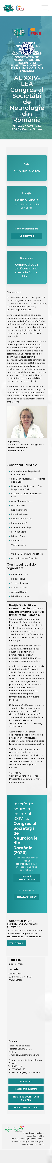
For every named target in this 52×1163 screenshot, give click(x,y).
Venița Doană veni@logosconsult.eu (27, 1139)
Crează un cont (27, 897)
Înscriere (26, 1081)
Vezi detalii (16, 943)
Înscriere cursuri (26, 1089)
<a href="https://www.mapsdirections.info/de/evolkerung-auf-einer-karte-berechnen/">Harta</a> (26, 1011)
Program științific (26, 1107)
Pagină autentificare (27, 878)
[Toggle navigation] (45, 8)
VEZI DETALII (27, 236)
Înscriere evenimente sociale (26, 1098)
